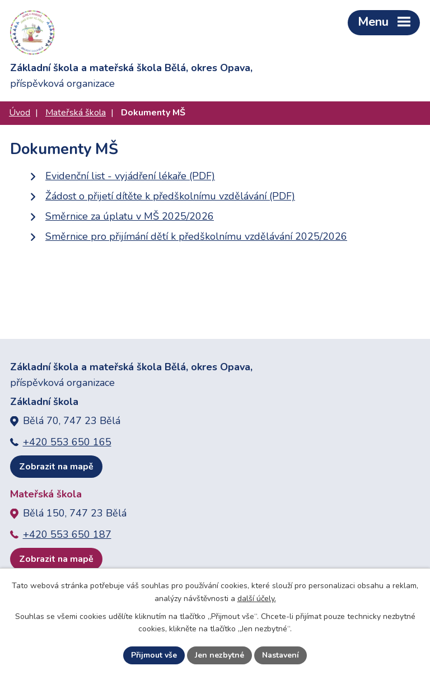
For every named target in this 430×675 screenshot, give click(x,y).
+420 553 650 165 (67, 442)
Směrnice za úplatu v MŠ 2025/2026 (129, 216)
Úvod (19, 112)
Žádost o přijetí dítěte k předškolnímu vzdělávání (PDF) (170, 196)
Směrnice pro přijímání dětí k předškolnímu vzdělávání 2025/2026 (196, 236)
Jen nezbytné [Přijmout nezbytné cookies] (219, 655)
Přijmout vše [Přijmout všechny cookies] (154, 655)
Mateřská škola (75, 112)
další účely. (256, 598)
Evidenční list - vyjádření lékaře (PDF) (130, 176)
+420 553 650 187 (67, 534)
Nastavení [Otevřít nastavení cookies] (280, 655)
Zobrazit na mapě (56, 466)
